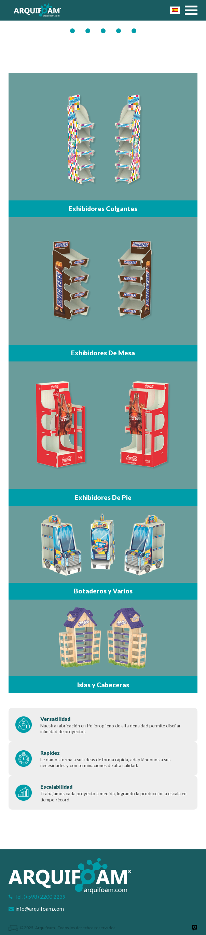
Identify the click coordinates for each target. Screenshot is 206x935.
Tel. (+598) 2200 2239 (40, 897)
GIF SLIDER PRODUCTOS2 (77, 29)
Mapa (138, 29)
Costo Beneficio (123, 29)
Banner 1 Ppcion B (92, 29)
